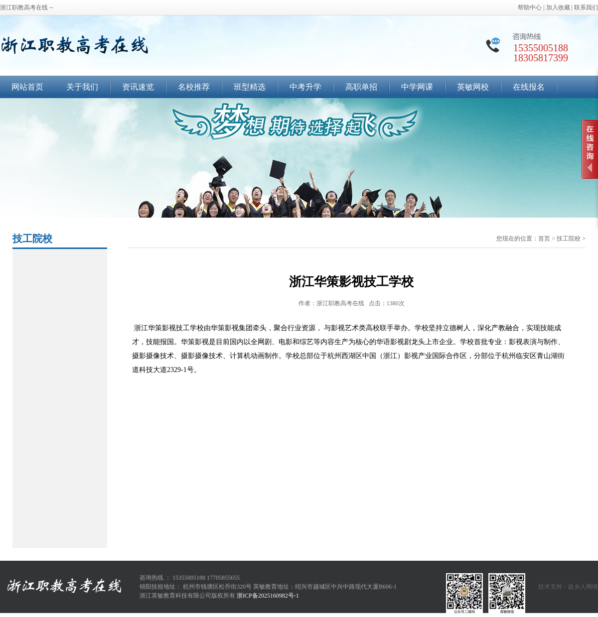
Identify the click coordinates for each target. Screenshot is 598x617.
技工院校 (569, 238)
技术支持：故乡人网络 (568, 586)
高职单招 (361, 87)
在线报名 (529, 87)
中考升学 (305, 87)
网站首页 (27, 87)
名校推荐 (194, 87)
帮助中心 (530, 7)
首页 (544, 238)
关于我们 (82, 87)
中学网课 (417, 87)
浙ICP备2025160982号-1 (268, 595)
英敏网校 (473, 87)
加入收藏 (558, 7)
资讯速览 (138, 87)
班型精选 (250, 87)
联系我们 (586, 7)
